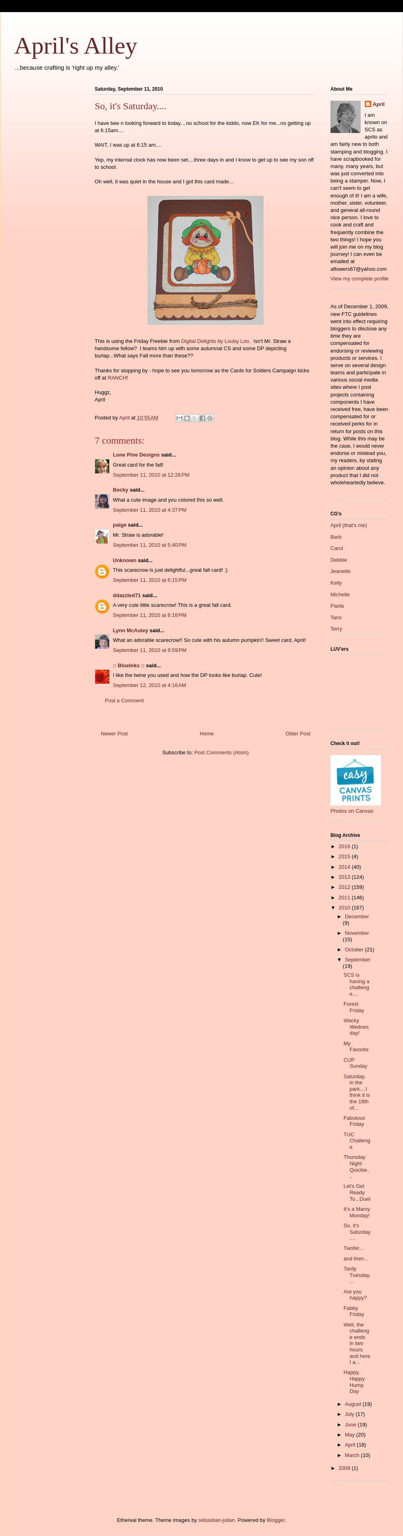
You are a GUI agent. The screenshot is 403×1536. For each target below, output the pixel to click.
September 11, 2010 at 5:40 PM (149, 545)
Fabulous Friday (354, 1121)
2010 (345, 908)
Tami (335, 617)
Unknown (125, 560)
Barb (335, 537)
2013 (345, 877)
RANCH (117, 378)
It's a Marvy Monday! (356, 1212)
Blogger (276, 1520)
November (357, 933)
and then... (355, 1259)
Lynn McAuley (130, 630)
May (350, 1435)
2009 (345, 1468)
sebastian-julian (216, 1520)
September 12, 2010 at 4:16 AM (149, 685)
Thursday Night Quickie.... (356, 1166)
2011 (345, 898)
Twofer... (353, 1248)
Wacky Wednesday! (355, 1026)
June (351, 1425)
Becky (120, 490)
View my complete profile (359, 279)
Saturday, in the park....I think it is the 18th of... (356, 1092)
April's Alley (75, 45)
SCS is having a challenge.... (356, 984)
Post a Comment (124, 700)
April (379, 104)
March (353, 1455)
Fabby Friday (353, 1311)
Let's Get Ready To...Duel (356, 1192)
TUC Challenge (356, 1140)
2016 (345, 846)
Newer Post (114, 734)
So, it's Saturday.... (356, 1232)
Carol (336, 548)
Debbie (338, 560)
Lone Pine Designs (136, 455)
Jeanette (340, 571)
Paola (337, 606)
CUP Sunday (355, 1063)
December (357, 916)
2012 (345, 887)
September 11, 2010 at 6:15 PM (149, 580)
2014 (345, 867)
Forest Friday (353, 1007)
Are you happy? (355, 1295)
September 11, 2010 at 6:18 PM (149, 615)
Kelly (336, 583)
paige (120, 525)
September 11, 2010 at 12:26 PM (151, 475)
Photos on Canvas (351, 811)
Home (207, 734)
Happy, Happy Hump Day (354, 1381)
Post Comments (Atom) (221, 752)
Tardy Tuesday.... (356, 1275)
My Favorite (355, 1046)
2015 (345, 856)
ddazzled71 (127, 595)
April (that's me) (348, 525)
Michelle (340, 595)
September (358, 960)
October (355, 950)
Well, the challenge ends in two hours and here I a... (356, 1344)
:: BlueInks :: (129, 665)
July (350, 1414)
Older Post (298, 734)
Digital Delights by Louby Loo (215, 341)
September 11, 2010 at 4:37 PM (149, 510)
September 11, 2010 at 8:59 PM (149, 650)
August (354, 1404)
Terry (336, 629)
